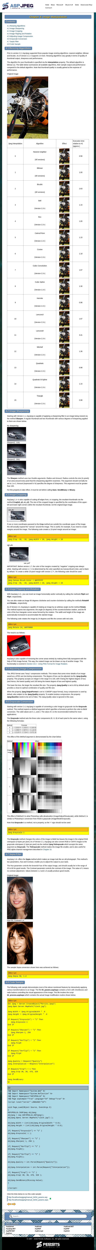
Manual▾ (59, 5)
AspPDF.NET (10, 1231)
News (53, 5)
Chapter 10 (47, 850)
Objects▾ (69, 5)
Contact (48, 8)
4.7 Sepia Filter (13, 41)
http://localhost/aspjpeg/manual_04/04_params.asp (27, 1197)
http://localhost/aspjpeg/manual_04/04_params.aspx (28, 1200)
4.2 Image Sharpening (15, 28)
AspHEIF (38, 1229)
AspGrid (66, 1231)
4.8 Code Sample (13, 44)
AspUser (9, 1233)
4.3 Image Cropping (14, 31)
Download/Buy (86, 5)
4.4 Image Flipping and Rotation (19, 34)
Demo (77, 5)
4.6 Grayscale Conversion (17, 39)
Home (47, 5)
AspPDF (66, 1229)
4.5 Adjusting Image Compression (20, 36)
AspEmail (38, 1226)
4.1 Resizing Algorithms (16, 26)
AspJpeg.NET (11, 1229)
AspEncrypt (39, 1231)
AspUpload (10, 1226)
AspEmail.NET (69, 1226)
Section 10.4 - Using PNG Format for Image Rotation (47, 664)
